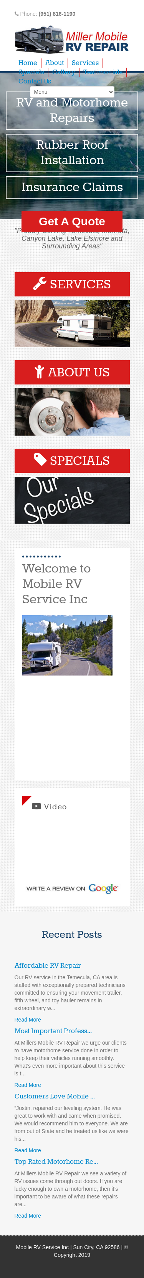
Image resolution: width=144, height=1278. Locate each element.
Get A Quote (72, 221)
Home (27, 63)
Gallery (63, 72)
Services (85, 63)
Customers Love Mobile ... (55, 1096)
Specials (31, 72)
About (54, 63)
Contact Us (34, 81)
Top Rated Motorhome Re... (56, 1162)
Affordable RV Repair (48, 966)
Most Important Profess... (53, 1031)
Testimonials (102, 72)
